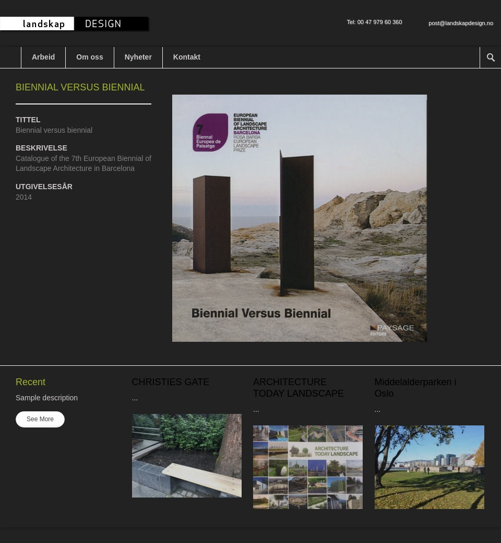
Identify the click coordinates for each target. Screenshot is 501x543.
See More (40, 419)
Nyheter (138, 57)
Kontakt (186, 57)
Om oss (89, 57)
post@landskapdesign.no (460, 23)
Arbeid (43, 57)
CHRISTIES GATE (171, 382)
